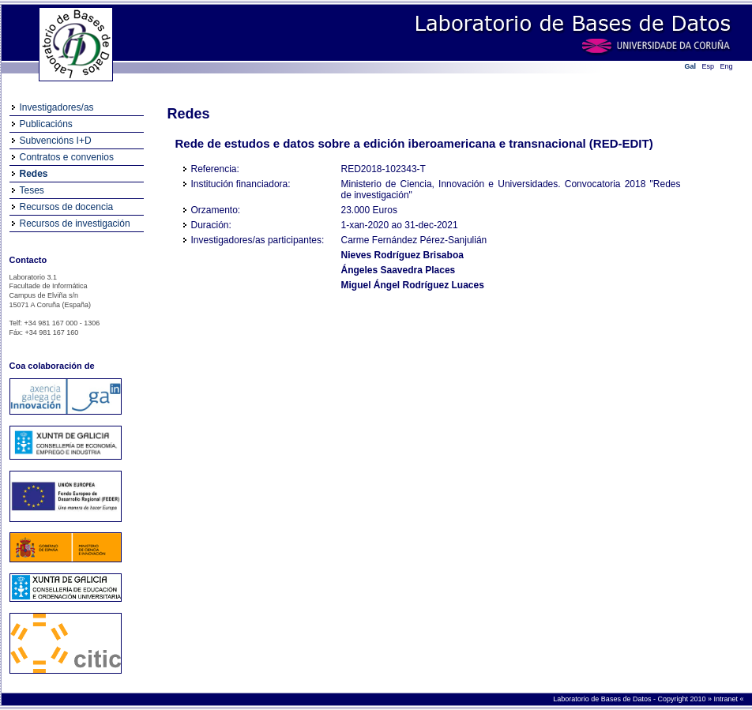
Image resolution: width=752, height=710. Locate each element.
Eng (726, 66)
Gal (691, 66)
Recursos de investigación (75, 223)
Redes (34, 173)
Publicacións (46, 124)
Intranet (726, 699)
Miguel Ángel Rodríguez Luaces (412, 285)
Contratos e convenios (67, 157)
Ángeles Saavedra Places (398, 270)
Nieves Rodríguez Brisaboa (402, 255)
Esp (708, 66)
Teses (32, 190)
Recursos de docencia (67, 206)
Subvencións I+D (56, 140)
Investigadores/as (57, 107)
